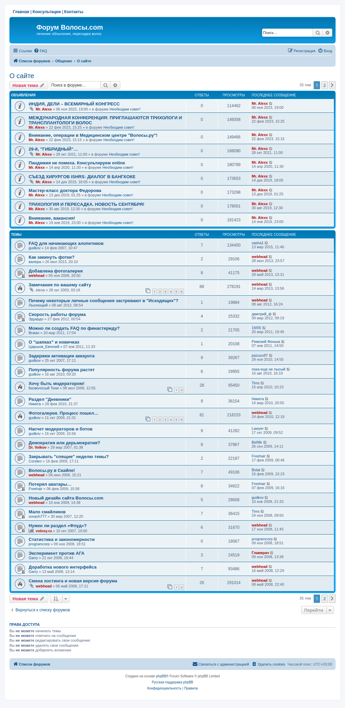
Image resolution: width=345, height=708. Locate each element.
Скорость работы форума (57, 314)
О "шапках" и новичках (54, 342)
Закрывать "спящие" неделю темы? (69, 456)
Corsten (35, 461)
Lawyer (257, 428)
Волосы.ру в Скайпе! (52, 470)
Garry (33, 558)
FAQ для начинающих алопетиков (66, 243)
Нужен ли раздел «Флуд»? (58, 525)
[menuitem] (40, 51)
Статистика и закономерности (62, 539)
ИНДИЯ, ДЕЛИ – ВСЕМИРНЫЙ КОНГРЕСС (74, 103)
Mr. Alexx (44, 109)
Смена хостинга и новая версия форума (73, 580)
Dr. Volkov (37, 447)
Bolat (256, 470)
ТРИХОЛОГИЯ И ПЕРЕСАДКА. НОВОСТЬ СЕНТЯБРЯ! (86, 204)
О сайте (21, 75)
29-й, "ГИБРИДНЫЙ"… (53, 149)
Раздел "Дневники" (50, 399)
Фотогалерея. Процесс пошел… (63, 413)
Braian (34, 333)
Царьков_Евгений (44, 347)
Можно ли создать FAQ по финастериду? (74, 328)
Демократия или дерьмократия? (64, 442)
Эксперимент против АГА (57, 553)
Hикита (35, 404)
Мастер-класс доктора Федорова (65, 190)
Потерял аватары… (50, 484)
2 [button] (324, 85)
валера (35, 262)
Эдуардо (36, 319)
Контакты (74, 11)
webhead (260, 257)
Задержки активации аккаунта (62, 355)
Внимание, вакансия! (52, 218)
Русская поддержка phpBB (172, 682)
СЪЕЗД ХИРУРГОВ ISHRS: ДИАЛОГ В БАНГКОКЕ (82, 176)
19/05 (256, 328)
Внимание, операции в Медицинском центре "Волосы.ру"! (93, 135)
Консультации (47, 11)
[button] (332, 85)
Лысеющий (38, 305)
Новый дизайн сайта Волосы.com (66, 498)
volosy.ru (44, 531)
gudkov (34, 248)
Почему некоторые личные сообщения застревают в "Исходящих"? (103, 300)
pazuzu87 (260, 355)
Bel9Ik (257, 442)
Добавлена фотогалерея (56, 270)
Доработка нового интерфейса (63, 567)
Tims (255, 383)
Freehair (258, 456)
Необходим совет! (124, 109)
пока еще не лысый (268, 369)
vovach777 (37, 516)
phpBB (161, 676)
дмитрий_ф (262, 314)
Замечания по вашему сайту (60, 284)
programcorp (39, 544)
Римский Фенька (266, 342)
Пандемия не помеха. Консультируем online (77, 162)
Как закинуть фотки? (51, 257)
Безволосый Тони (44, 388)
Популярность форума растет (62, 369)
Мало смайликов (47, 511)
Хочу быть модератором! (57, 383)
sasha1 (257, 243)
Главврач (260, 553)
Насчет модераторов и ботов (61, 428)
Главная (21, 11)
